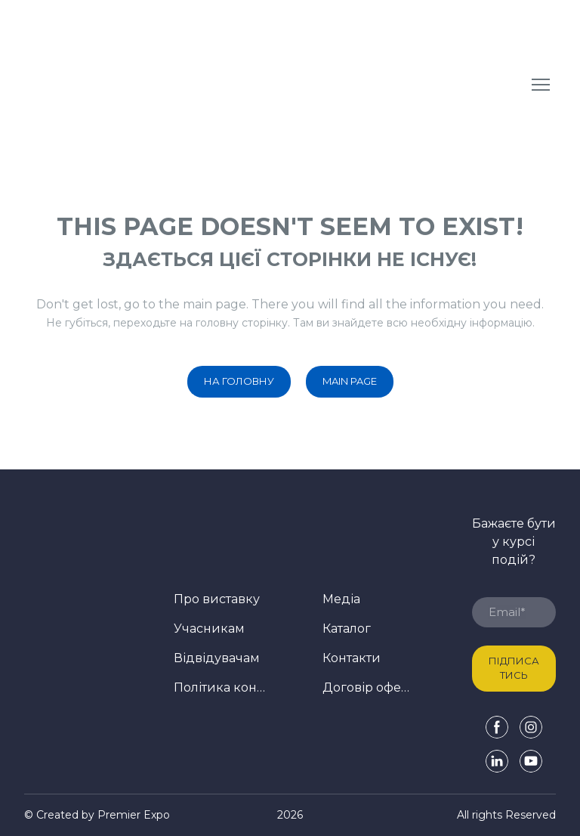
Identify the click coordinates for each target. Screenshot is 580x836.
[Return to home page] (140, 84)
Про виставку (217, 599)
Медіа (341, 599)
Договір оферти (368, 687)
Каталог (346, 628)
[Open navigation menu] (541, 85)
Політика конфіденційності (220, 687)
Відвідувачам (217, 658)
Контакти (351, 658)
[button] (239, 382)
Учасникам (209, 628)
